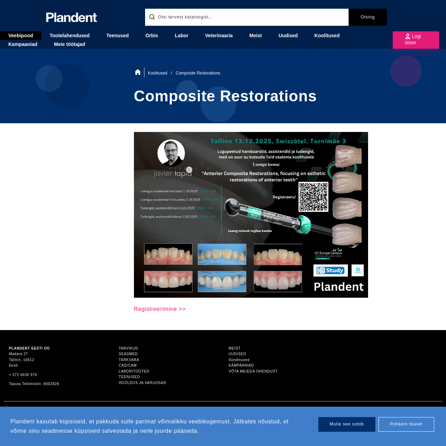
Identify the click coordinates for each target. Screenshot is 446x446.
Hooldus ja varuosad (142, 383)
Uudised (288, 35)
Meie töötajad (69, 44)
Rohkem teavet (406, 424)
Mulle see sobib (347, 424)
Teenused (129, 377)
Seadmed (128, 354)
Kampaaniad (241, 365)
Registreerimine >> (160, 309)
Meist (235, 348)
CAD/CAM (128, 365)
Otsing (368, 17)
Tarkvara (129, 360)
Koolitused (327, 35)
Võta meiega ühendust (253, 371)
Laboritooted (134, 371)
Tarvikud (128, 348)
